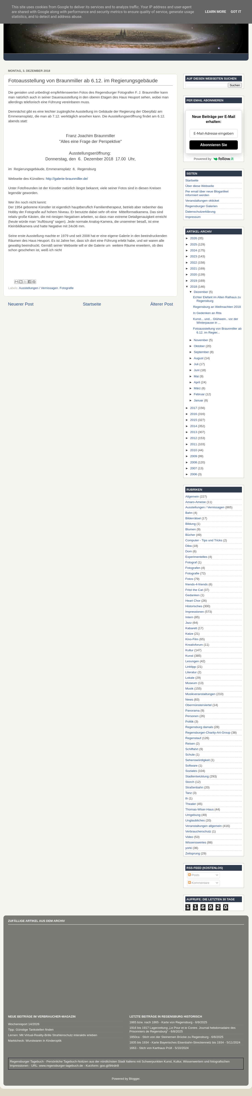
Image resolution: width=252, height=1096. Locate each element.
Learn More (215, 12)
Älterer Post (161, 304)
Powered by (214, 159)
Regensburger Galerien (201, 206)
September (202, 352)
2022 (194, 262)
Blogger (134, 1078)
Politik (189, 721)
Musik (189, 688)
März (198, 388)
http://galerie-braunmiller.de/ (67, 179)
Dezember (201, 292)
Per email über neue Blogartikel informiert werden (206, 193)
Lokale (189, 677)
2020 (194, 274)
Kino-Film (191, 639)
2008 (194, 462)
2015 (194, 420)
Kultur (189, 650)
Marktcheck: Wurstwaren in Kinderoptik (35, 1040)
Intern (189, 617)
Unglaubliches (195, 820)
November (201, 340)
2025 (194, 244)
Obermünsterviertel (198, 705)
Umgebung (192, 815)
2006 (194, 474)
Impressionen (194, 611)
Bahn (189, 513)
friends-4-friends (196, 584)
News (189, 699)
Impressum (193, 217)
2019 (194, 280)
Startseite (92, 304)
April (197, 382)
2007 (194, 468)
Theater (190, 804)
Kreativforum (194, 644)
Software (191, 765)
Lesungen (192, 661)
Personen (192, 716)
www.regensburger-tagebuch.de (61, 1065)
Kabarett (191, 628)
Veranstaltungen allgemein (203, 826)
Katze (189, 633)
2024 (194, 250)
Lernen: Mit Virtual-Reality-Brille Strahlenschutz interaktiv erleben (52, 1035)
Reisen (190, 743)
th (186, 798)
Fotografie (67, 288)
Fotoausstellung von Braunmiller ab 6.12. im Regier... (217, 330)
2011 (194, 444)
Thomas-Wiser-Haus (199, 809)
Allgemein (192, 496)
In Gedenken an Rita (207, 313)
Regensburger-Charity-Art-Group (207, 732)
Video (189, 837)
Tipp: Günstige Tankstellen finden (31, 1029)
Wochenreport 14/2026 (23, 1024)
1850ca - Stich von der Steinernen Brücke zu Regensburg (168, 1037)
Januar (199, 400)
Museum (191, 683)
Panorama (192, 710)
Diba (188, 546)
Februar (199, 394)
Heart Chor (192, 600)
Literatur (191, 672)
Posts (194, 875)
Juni (197, 370)
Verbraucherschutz (198, 831)
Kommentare (198, 883)
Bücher (190, 535)
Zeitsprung (192, 853)
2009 (194, 456)
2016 (194, 414)
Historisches (193, 606)
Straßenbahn (194, 787)
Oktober (200, 346)
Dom (188, 551)
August (199, 358)
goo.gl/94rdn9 (109, 1065)
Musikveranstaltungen (200, 694)
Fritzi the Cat (194, 590)
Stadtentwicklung (197, 776)
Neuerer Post (20, 304)
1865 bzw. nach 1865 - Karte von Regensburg (160, 1022)
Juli (196, 364)
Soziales (191, 771)
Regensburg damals (199, 727)
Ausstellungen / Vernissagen (38, 288)
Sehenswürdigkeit (197, 760)
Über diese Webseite (199, 186)
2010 (194, 450)
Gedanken (192, 595)
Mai (197, 376)
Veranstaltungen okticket (202, 200)
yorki (188, 848)
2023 (194, 256)
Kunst (189, 655)
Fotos (189, 579)
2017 (194, 408)
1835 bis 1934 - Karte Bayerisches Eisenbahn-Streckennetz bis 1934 (176, 1042)
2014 (194, 426)
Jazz (188, 622)
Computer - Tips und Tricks (203, 540)
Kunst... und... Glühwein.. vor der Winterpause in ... (215, 320)
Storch (189, 782)
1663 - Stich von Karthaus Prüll (150, 1048)
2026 (194, 238)
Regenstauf (193, 738)
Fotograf (191, 562)
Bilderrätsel (193, 518)
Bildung (190, 524)
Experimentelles (196, 557)
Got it (236, 12)
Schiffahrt (191, 749)
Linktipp (190, 666)
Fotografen (192, 568)
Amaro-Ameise (195, 502)
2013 (194, 432)
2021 (194, 268)
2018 (194, 286)
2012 (194, 438)
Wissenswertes (195, 842)
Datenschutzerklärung (200, 211)
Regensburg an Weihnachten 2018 (217, 307)
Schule (190, 754)
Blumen (190, 529)
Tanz (188, 793)
